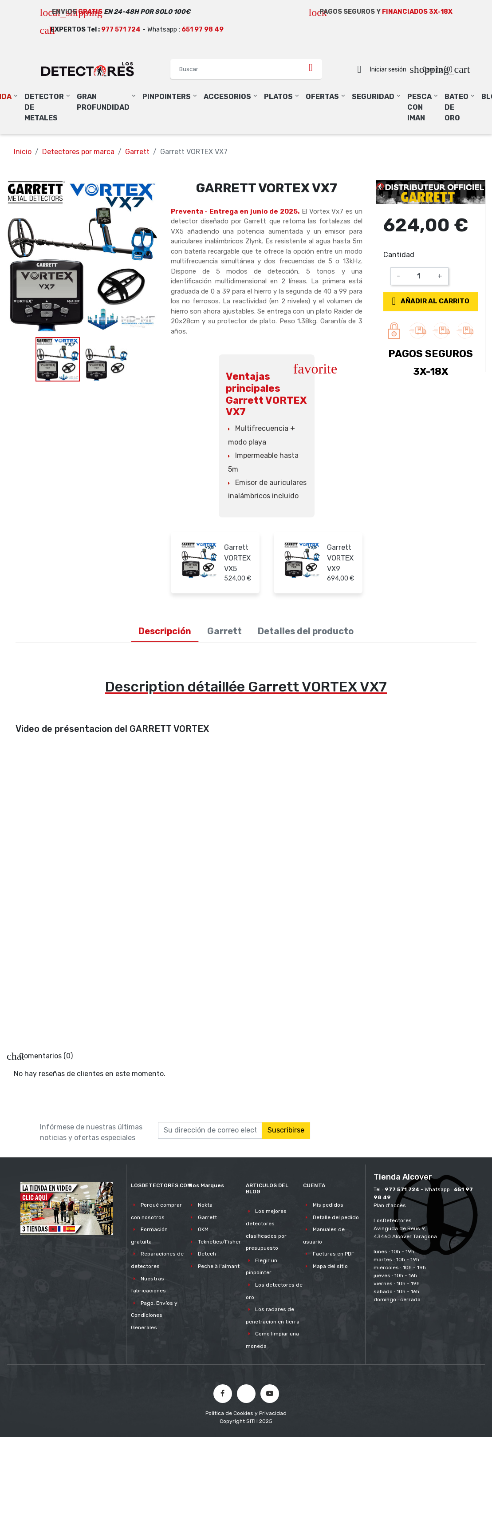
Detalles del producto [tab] (306, 631)
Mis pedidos (328, 1205)
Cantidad (398, 254)
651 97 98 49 (202, 29)
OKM (203, 1229)
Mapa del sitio (330, 1266)
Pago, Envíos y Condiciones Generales (154, 1315)
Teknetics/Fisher (219, 1242)
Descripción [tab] (164, 631)
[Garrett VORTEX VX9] (302, 559)
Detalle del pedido (336, 1217)
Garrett (207, 1217)
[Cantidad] (418, 276)
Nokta (205, 1205)
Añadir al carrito (429, 301)
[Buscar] (246, 69)
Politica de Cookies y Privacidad (246, 1413)
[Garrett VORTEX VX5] (199, 559)
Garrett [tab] (224, 631)
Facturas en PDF (333, 1254)
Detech (207, 1254)
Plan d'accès (390, 1205)
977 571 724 (121, 29)
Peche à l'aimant (219, 1266)
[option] (82, 255)
